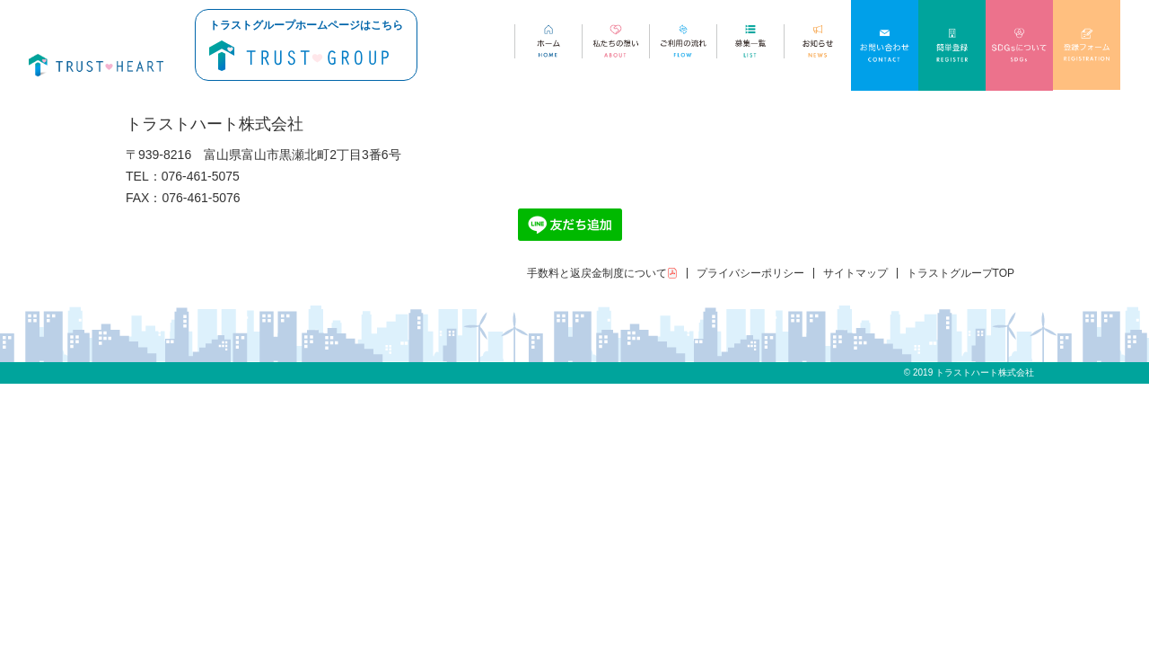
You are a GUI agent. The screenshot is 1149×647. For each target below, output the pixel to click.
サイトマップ (855, 273)
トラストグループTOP (960, 273)
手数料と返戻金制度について (602, 273)
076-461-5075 (201, 176)
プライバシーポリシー (750, 273)
